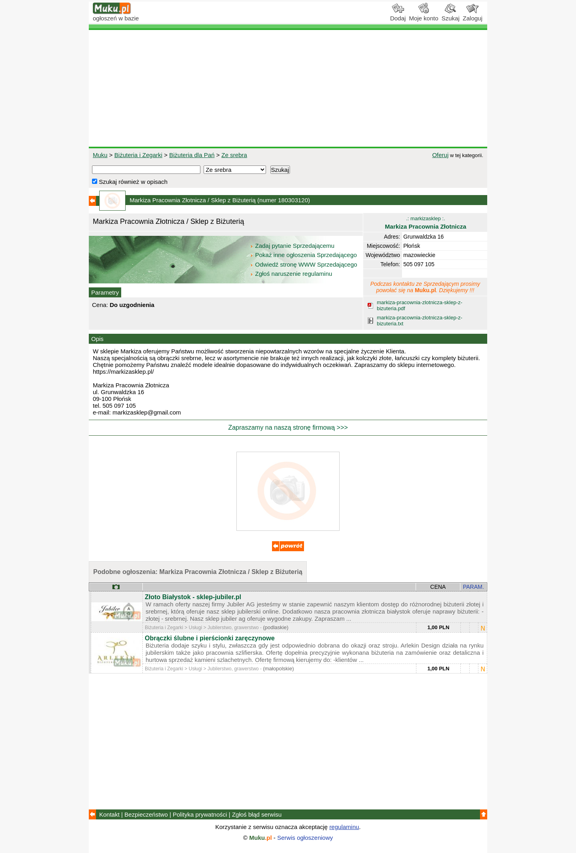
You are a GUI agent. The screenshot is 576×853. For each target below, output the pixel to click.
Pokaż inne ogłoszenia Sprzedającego (304, 254)
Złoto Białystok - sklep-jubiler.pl (193, 597)
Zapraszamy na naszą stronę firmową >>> (288, 427)
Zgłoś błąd (257, 814)
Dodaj (398, 15)
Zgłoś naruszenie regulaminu (291, 273)
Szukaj (451, 15)
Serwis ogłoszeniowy (305, 837)
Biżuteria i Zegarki (138, 154)
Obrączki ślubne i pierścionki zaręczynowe (210, 638)
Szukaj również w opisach (130, 181)
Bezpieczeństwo (146, 814)
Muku (100, 154)
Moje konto (423, 15)
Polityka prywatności (200, 814)
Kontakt (109, 814)
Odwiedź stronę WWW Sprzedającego (304, 264)
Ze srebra (234, 154)
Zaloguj (472, 15)
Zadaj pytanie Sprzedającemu (293, 245)
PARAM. (473, 587)
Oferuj (440, 154)
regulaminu (344, 826)
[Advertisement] (288, 88)
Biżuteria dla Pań (191, 154)
